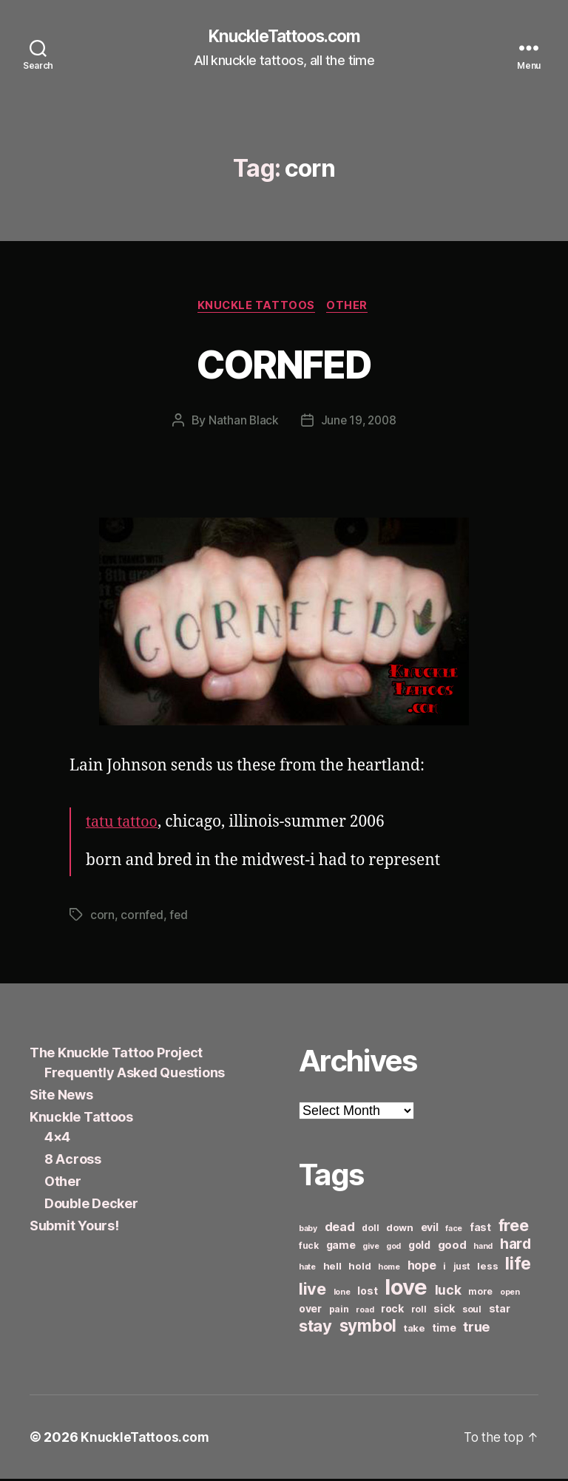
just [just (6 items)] (461, 1268)
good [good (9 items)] (452, 1247)
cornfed (142, 917)
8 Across (72, 1161)
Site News (61, 1097)
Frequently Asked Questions (134, 1074)
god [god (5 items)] (393, 1248)
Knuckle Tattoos (256, 307)
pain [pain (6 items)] (339, 1311)
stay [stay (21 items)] (315, 1328)
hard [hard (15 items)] (515, 1246)
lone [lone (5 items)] (342, 1294)
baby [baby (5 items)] (308, 1231)
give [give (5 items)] (370, 1248)
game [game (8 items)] (341, 1247)
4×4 (57, 1139)
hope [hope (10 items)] (422, 1268)
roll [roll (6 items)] (419, 1311)
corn (102, 917)
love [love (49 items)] (406, 1289)
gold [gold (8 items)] (419, 1247)
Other (350, 307)
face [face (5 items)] (453, 1231)
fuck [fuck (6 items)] (309, 1247)
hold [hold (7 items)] (359, 1268)
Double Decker (91, 1205)
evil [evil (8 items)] (430, 1229)
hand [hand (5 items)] (483, 1248)
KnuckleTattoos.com (284, 37)
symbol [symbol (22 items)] (367, 1328)
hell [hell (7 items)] (332, 1268)
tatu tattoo (124, 825)
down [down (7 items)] (399, 1230)
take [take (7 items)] (414, 1330)
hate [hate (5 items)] (307, 1269)
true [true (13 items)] (476, 1329)
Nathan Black (241, 423)
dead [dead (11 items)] (340, 1228)
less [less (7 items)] (487, 1268)
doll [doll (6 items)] (370, 1230)
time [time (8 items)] (444, 1330)
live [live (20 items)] (312, 1291)
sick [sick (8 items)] (444, 1310)
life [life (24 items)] (518, 1265)
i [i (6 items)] (444, 1268)
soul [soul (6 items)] (471, 1311)
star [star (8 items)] (499, 1310)
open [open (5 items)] (510, 1294)
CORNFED (284, 364)
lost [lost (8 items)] (367, 1293)
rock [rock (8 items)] (392, 1310)
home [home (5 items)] (389, 1269)
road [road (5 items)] (364, 1312)
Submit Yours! (74, 1228)
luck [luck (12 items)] (448, 1292)
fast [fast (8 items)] (480, 1229)
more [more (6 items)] (480, 1293)
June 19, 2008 (359, 423)
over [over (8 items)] (310, 1310)
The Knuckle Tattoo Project (116, 1055)
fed (179, 917)
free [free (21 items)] (513, 1227)
